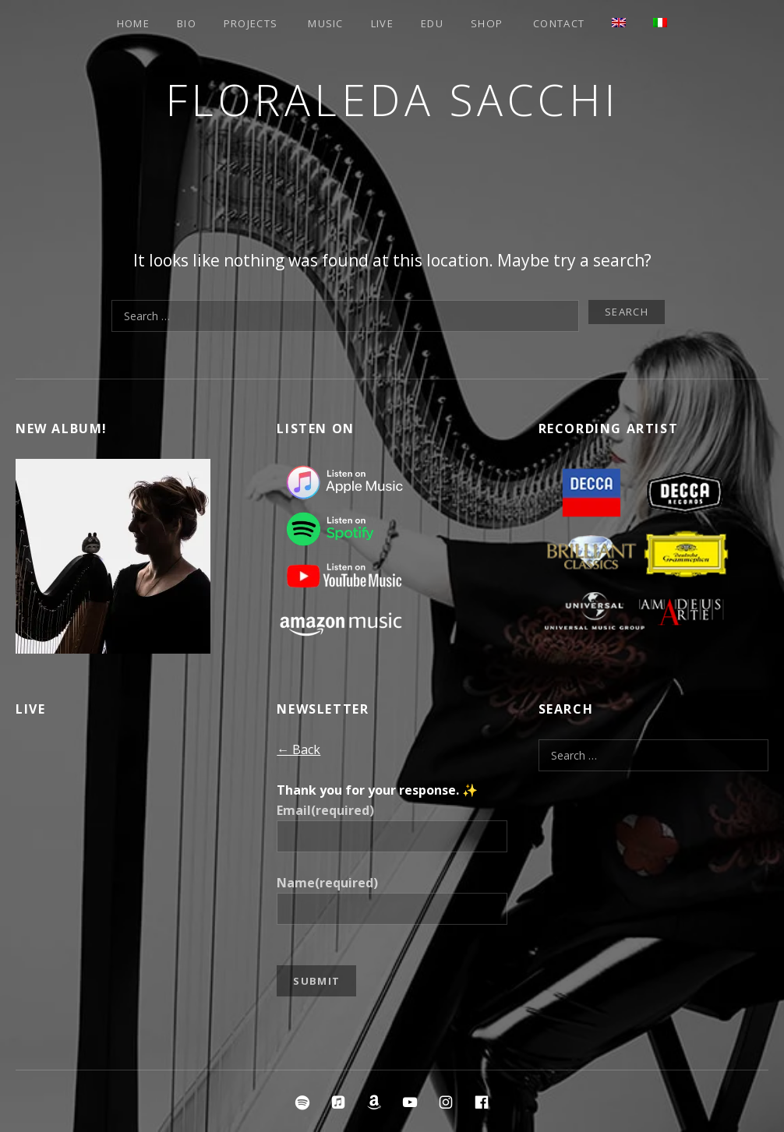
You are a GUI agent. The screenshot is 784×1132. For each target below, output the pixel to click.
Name (327, 882)
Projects (250, 23)
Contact (558, 23)
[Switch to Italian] (660, 22)
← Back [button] (298, 749)
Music (326, 23)
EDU (432, 23)
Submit (316, 981)
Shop (487, 23)
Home (133, 23)
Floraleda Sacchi (392, 99)
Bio (186, 23)
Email (325, 810)
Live (382, 23)
